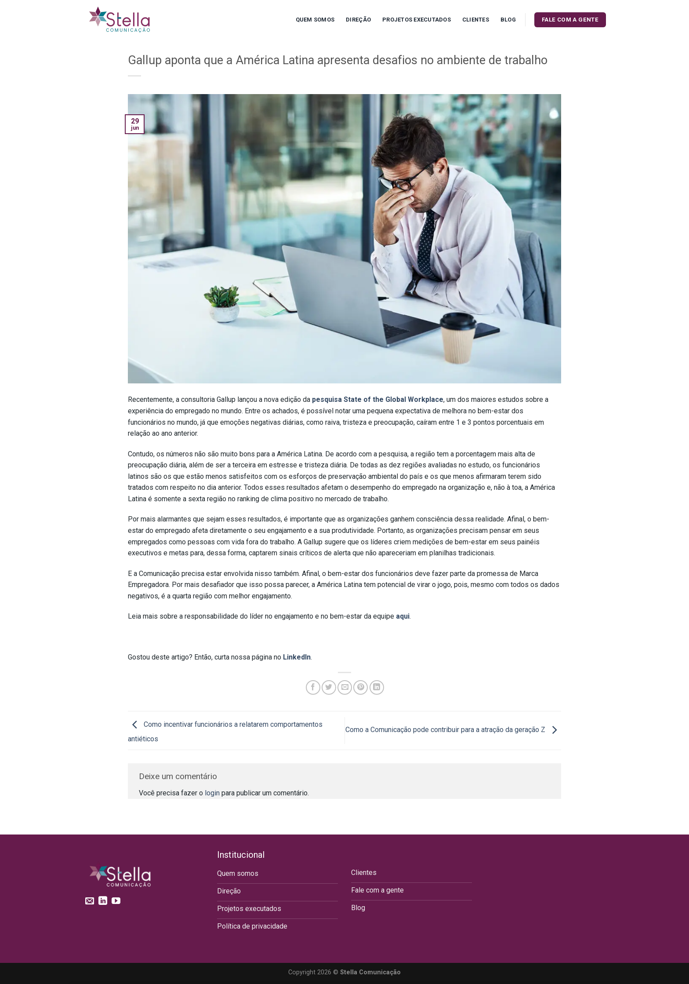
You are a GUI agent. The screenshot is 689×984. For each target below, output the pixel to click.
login (212, 793)
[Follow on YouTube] (116, 901)
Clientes (475, 19)
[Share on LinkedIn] (377, 687)
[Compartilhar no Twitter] (329, 687)
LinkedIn (297, 657)
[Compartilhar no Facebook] (313, 687)
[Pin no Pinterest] (360, 687)
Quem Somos (315, 19)
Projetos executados (416, 19)
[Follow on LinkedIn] (102, 901)
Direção (358, 19)
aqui (403, 616)
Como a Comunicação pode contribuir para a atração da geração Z (453, 730)
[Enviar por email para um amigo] (344, 687)
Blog (508, 19)
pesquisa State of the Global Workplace (377, 399)
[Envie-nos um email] (89, 901)
